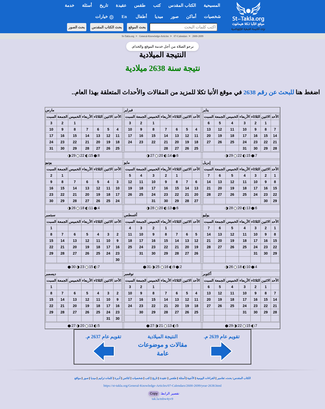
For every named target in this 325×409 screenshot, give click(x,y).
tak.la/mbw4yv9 (162, 399)
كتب (147, 378)
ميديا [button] (159, 16)
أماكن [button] (191, 16)
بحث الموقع (137, 27)
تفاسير (221, 378)
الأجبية (190, 378)
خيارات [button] (104, 17)
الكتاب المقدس (242, 378)
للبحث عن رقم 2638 (268, 92)
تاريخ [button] (104, 5)
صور (85, 378)
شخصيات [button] (214, 16)
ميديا (93, 378)
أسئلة (182, 378)
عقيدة (163, 378)
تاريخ (154, 378)
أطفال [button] (141, 16)
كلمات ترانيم (105, 378)
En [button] (125, 16)
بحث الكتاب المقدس (107, 27)
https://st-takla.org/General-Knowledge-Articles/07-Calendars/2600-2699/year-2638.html (162, 385)
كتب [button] (157, 5)
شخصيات (137, 378)
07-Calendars (180, 36)
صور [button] (174, 16)
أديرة (117, 378)
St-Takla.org (128, 36)
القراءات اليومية (206, 378)
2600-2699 (197, 36)
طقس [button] (139, 5)
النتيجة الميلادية (162, 336)
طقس (172, 378)
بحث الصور (77, 27)
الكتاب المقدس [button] (182, 5)
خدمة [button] (69, 5)
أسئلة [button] (87, 5)
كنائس (126, 378)
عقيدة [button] (121, 5)
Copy (153, 393)
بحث (229, 378)
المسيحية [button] (212, 5)
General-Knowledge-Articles (154, 36)
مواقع (77, 378)
